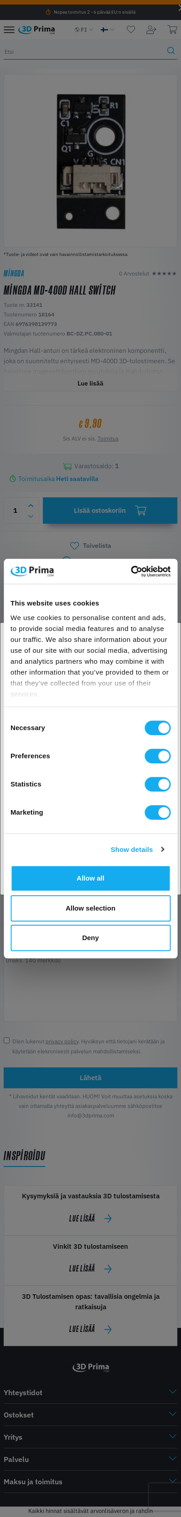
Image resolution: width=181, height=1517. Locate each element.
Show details (132, 849)
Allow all (90, 878)
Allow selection (90, 908)
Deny (90, 937)
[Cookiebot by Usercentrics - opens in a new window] (131, 571)
